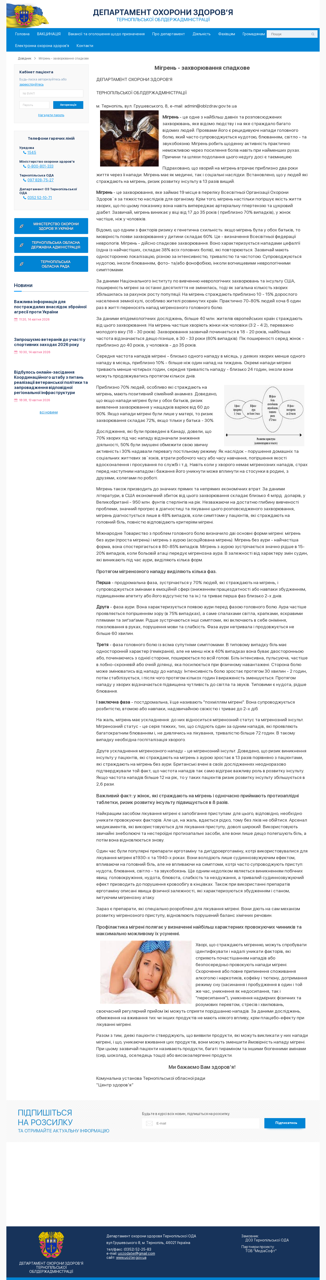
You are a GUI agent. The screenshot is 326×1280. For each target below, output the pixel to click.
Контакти (85, 45)
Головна (22, 34)
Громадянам (254, 34)
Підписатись (286, 1123)
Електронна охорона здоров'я (42, 45)
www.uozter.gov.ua (131, 1257)
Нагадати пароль (51, 115)
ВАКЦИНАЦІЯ (49, 34)
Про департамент (168, 34)
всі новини (49, 412)
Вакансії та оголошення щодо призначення (106, 34)
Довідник (24, 58)
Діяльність (202, 34)
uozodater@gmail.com (136, 1253)
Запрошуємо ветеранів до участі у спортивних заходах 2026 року (49, 342)
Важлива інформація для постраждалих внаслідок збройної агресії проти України (50, 306)
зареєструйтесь (31, 84)
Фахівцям (226, 34)
